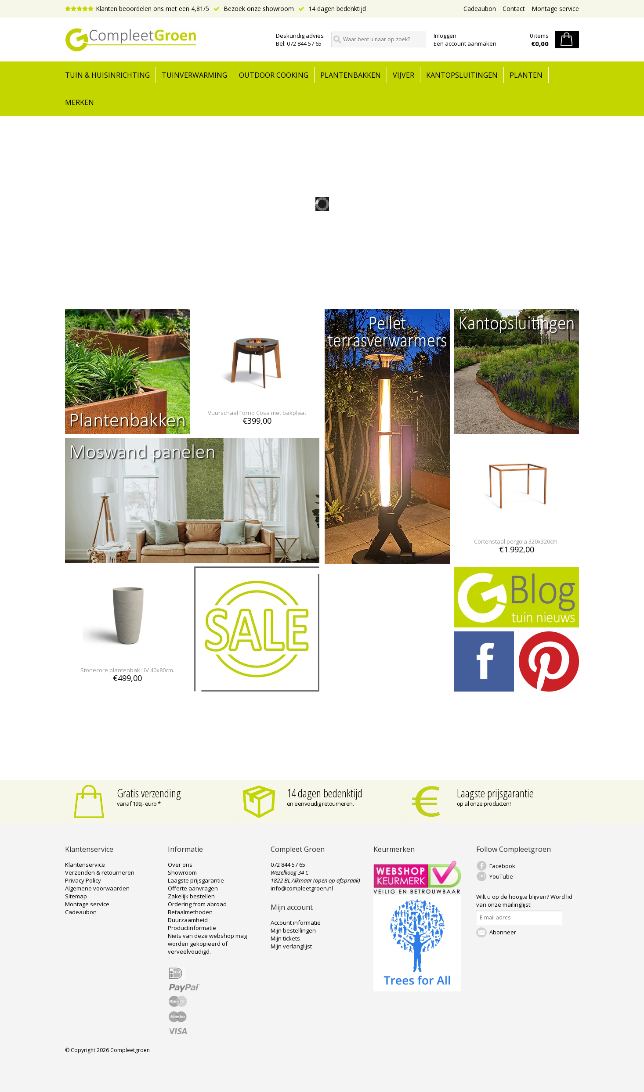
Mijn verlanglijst (291, 946)
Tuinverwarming (194, 75)
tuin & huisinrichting (107, 75)
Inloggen (445, 36)
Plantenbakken (350, 75)
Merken (79, 102)
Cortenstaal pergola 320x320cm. (516, 541)
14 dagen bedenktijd (332, 8)
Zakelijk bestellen (191, 896)
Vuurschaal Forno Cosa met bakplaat (257, 413)
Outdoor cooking (273, 75)
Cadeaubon (479, 8)
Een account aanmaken (465, 43)
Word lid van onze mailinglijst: (524, 900)
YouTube (501, 876)
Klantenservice (85, 865)
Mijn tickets (285, 938)
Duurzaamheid (188, 920)
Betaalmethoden (190, 912)
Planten (526, 75)
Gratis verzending (149, 793)
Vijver (403, 75)
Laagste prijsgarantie (495, 793)
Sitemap (76, 896)
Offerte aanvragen (193, 888)
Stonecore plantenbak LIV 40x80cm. (127, 670)
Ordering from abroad (197, 904)
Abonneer (502, 932)
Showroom (182, 872)
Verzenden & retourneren (99, 872)
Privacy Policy (83, 880)
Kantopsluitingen (462, 75)
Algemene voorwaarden (97, 888)
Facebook (502, 866)
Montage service (555, 8)
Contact (514, 8)
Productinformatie (192, 928)
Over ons (180, 865)
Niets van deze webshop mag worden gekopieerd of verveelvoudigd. (207, 943)
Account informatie (296, 922)
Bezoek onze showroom (253, 8)
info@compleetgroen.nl (302, 888)
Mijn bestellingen (293, 930)
